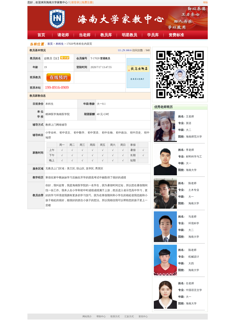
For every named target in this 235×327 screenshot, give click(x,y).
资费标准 (176, 35)
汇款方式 (129, 316)
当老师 (84, 35)
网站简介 (87, 316)
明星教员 (129, 35)
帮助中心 (101, 316)
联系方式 (115, 316)
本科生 (60, 43)
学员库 (153, 35)
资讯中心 (143, 316)
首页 (41, 35)
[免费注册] (87, 2)
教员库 (106, 35)
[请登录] (75, 2)
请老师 (63, 35)
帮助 (205, 2)
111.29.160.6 (124, 50)
